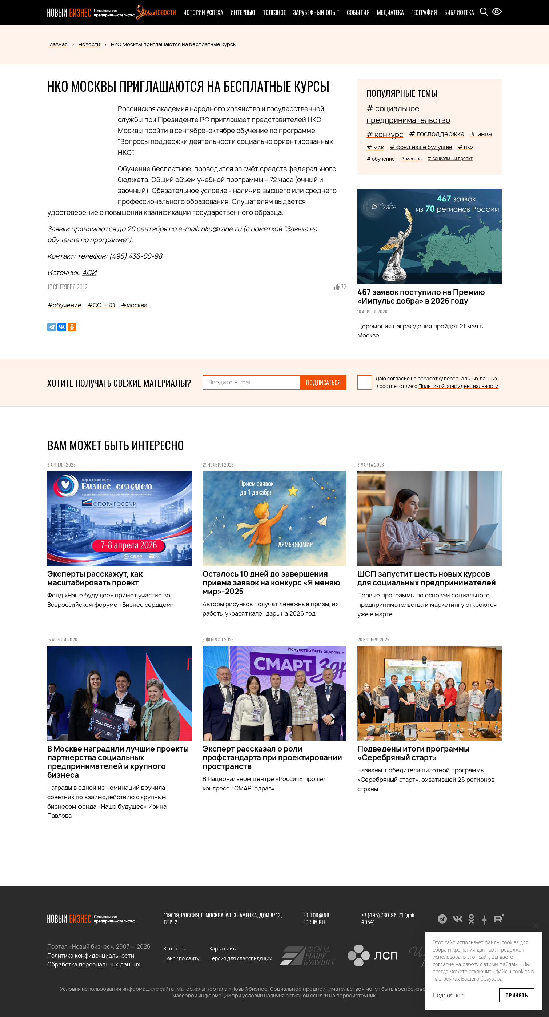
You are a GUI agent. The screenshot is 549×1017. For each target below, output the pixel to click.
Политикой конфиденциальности (458, 386)
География (424, 12)
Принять (516, 995)
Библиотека (459, 12)
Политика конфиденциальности (90, 956)
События (358, 12)
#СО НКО (101, 305)
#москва (134, 305)
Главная (57, 44)
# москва (411, 159)
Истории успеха (203, 12)
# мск (375, 147)
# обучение (380, 159)
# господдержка (436, 134)
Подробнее (448, 995)
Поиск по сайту (181, 958)
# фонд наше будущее (421, 147)
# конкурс (384, 134)
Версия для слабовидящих (240, 958)
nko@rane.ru (221, 228)
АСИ (89, 272)
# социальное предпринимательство (408, 114)
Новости (165, 12)
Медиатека (390, 12)
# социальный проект (450, 158)
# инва (481, 134)
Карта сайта (223, 948)
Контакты (174, 948)
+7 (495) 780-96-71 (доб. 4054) (388, 918)
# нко (465, 146)
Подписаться (323, 382)
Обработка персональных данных (93, 964)
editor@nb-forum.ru (317, 918)
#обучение (64, 305)
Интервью (243, 12)
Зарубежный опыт (316, 12)
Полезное (274, 12)
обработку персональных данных (457, 378)
